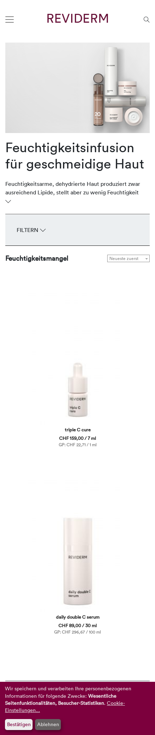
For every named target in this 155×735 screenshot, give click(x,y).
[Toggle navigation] (9, 19)
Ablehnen (48, 724)
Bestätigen (19, 724)
